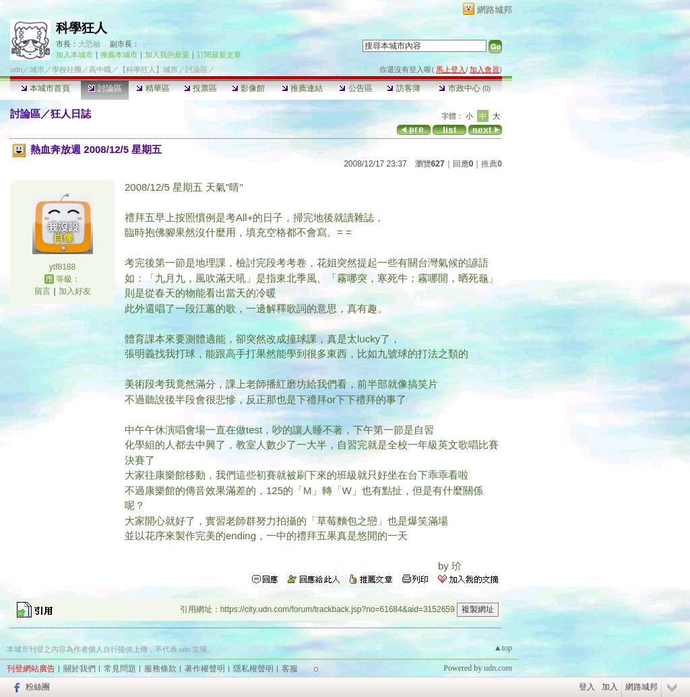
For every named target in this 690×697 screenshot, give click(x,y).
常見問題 (120, 668)
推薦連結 (302, 88)
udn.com (498, 668)
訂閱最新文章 (219, 55)
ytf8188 (62, 267)
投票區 (200, 88)
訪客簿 (403, 88)
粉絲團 (38, 687)
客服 (290, 668)
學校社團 (67, 69)
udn (16, 69)
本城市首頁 (45, 88)
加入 (610, 687)
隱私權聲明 (253, 668)
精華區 (152, 88)
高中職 (100, 69)
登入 (587, 687)
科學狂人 (81, 28)
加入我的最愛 (167, 55)
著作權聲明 (205, 668)
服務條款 (160, 668)
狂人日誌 (71, 113)
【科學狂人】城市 (148, 69)
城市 (37, 69)
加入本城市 (74, 55)
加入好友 (75, 291)
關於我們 (79, 668)
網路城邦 (494, 10)
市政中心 (465, 88)
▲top (503, 648)
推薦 (491, 164)
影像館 (248, 88)
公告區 (355, 88)
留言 (42, 291)
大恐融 (89, 44)
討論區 (104, 88)
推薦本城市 (118, 55)
